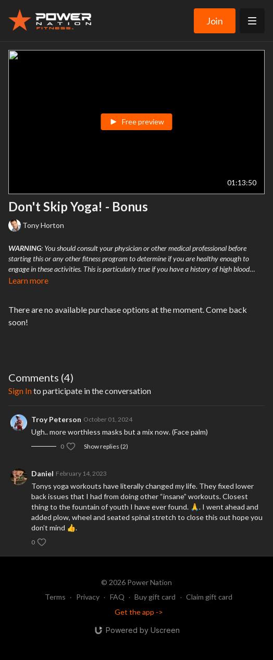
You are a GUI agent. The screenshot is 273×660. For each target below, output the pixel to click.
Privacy (88, 596)
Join (214, 21)
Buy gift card (155, 596)
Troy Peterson (56, 419)
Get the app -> (139, 611)
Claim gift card (209, 596)
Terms (55, 596)
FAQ (117, 596)
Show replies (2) (106, 446)
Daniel (42, 473)
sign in (20, 391)
